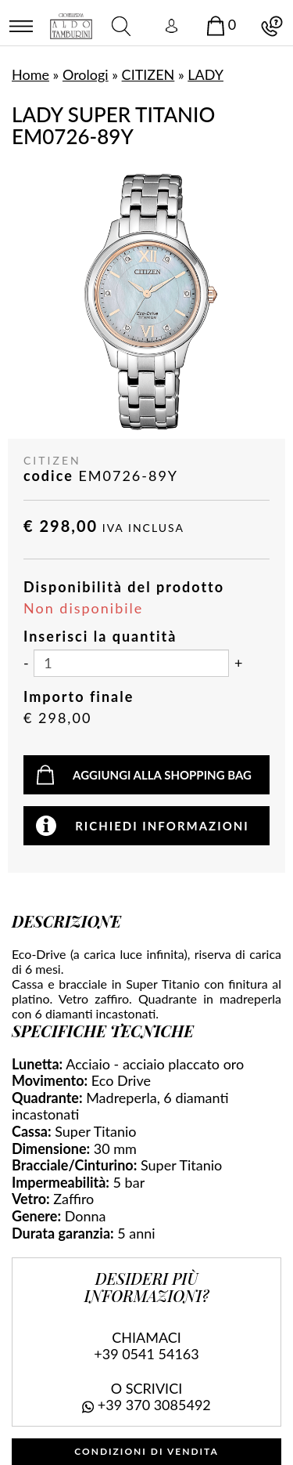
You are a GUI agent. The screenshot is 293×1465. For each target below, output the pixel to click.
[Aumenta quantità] (238, 663)
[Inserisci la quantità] (131, 663)
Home (30, 74)
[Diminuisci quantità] (26, 663)
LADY (205, 74)
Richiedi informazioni (162, 826)
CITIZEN (148, 74)
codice (48, 476)
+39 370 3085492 (154, 1404)
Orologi (86, 74)
